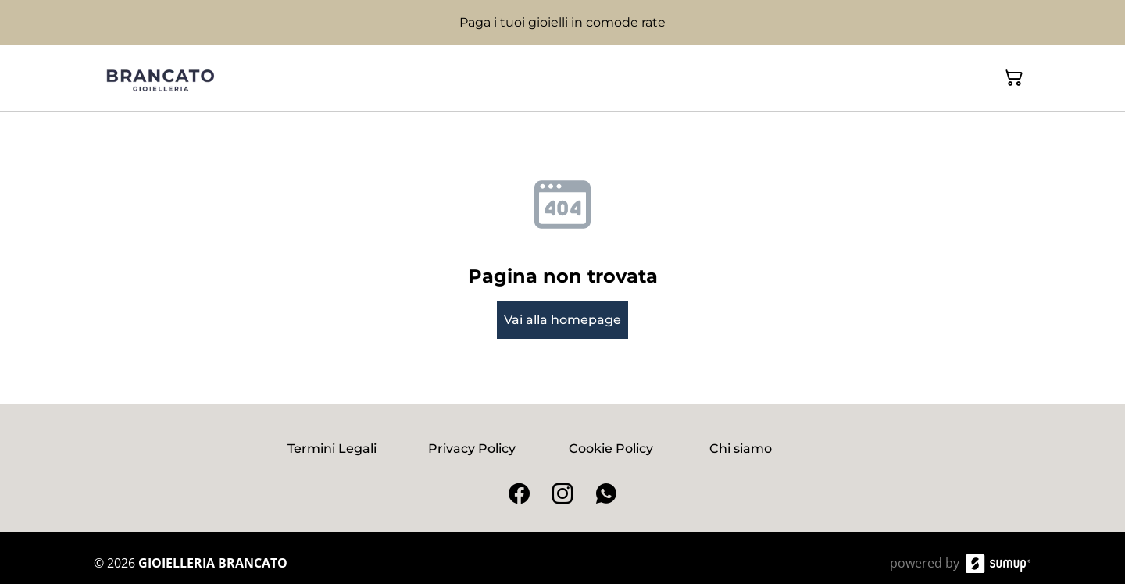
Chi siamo (740, 448)
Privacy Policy (472, 448)
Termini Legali (332, 448)
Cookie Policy (611, 448)
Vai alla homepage (562, 319)
